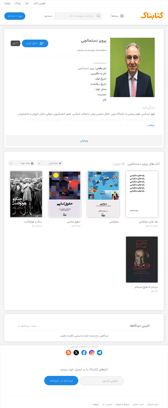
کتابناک (138, 399)
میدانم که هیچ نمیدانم (146, 287)
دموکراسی (114, 222)
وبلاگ (17, 3)
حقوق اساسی (74, 222)
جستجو (48, 16)
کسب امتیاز (138, 393)
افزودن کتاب (39, 3)
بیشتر (151, 125)
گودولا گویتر (76, 225)
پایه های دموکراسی (148, 222)
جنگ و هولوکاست (33, 222)
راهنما (7, 3)
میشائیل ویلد (36, 225)
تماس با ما (107, 393)
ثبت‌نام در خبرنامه (61, 369)
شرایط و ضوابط (122, 393)
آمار (26, 3)
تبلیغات (96, 393)
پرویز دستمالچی (151, 225)
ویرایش (84, 141)
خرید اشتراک (152, 393)
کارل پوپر (154, 290)
